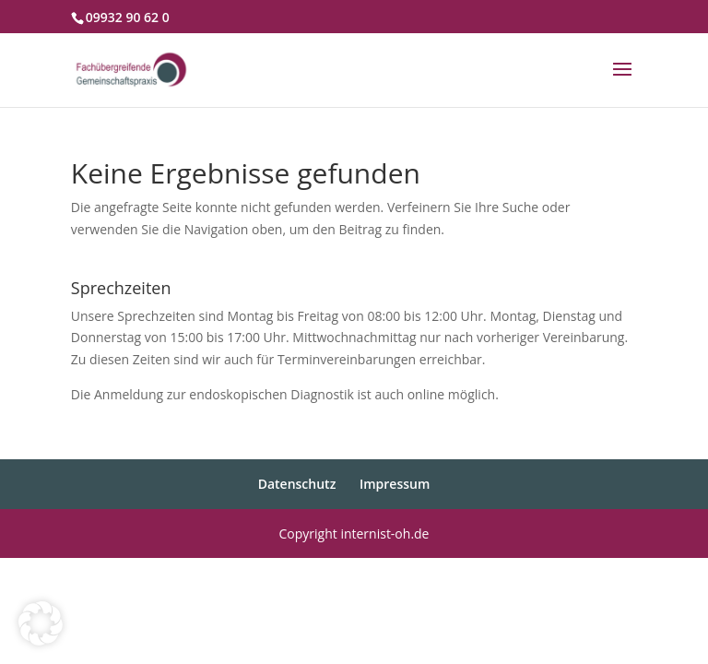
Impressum (395, 483)
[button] (40, 623)
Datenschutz (297, 483)
